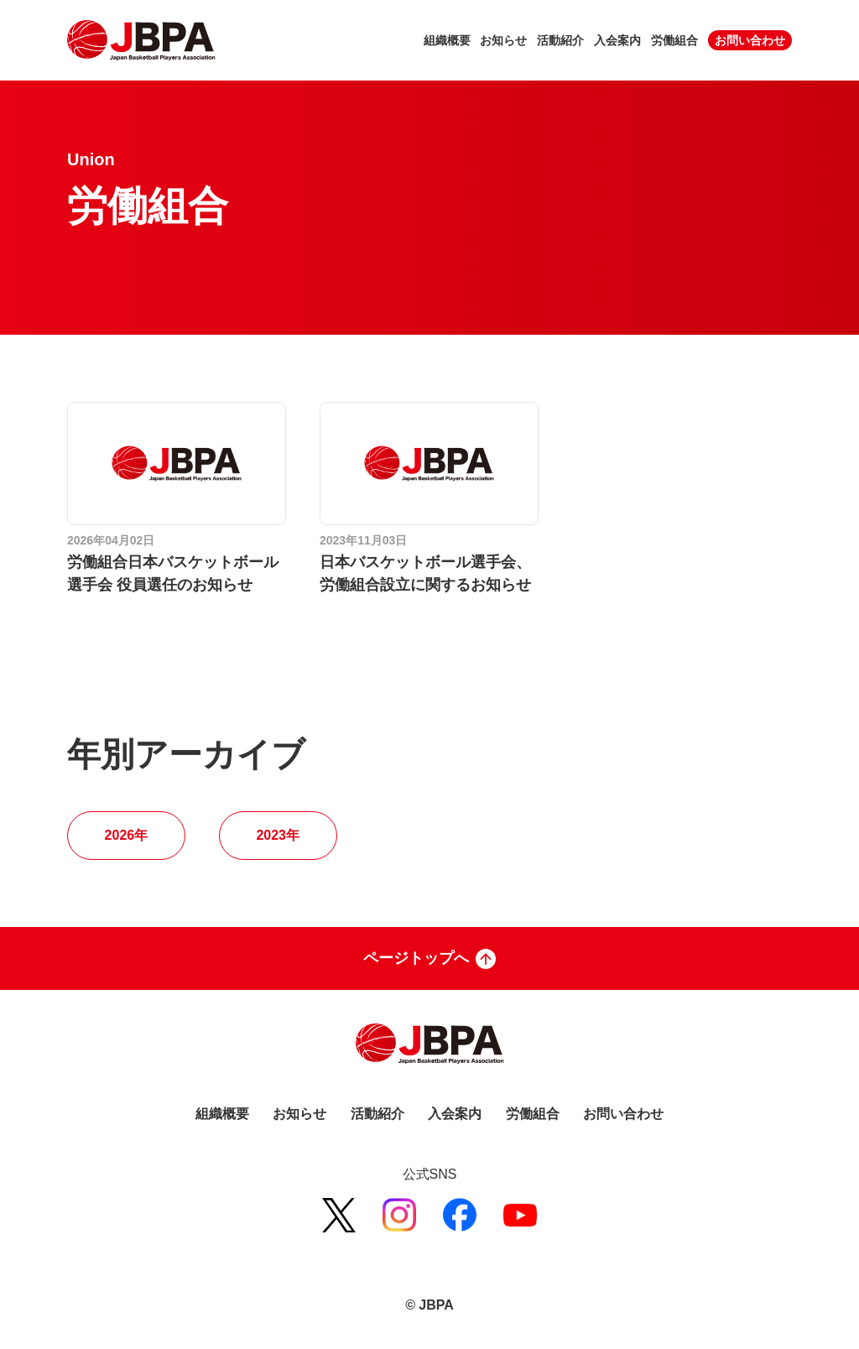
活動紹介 (560, 40)
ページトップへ (429, 959)
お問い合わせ (750, 40)
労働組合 (674, 40)
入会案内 (617, 40)
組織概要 (447, 40)
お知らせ (503, 40)
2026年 (126, 835)
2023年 (277, 835)
